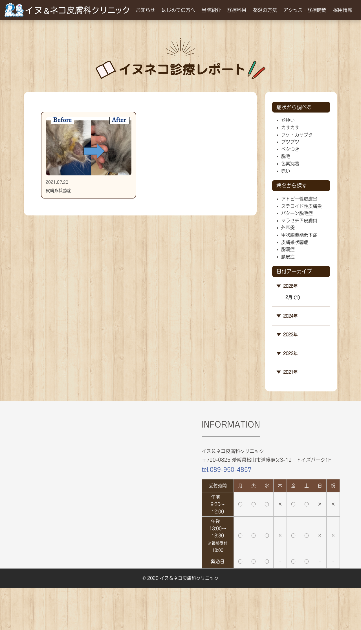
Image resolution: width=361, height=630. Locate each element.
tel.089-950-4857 (227, 469)
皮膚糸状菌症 (294, 242)
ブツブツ (290, 142)
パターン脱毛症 (297, 213)
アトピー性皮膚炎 (299, 199)
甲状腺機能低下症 (299, 235)
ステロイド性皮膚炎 (301, 206)
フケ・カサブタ (297, 135)
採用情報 (342, 10)
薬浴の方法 (265, 10)
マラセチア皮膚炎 (299, 220)
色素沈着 (290, 163)
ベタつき (290, 149)
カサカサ (290, 127)
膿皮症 (288, 256)
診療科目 (236, 10)
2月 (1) (292, 297)
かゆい (288, 120)
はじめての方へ (178, 10)
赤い (285, 171)
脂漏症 (288, 249)
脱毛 (285, 156)
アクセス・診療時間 (305, 10)
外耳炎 (288, 227)
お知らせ (145, 10)
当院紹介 (211, 10)
